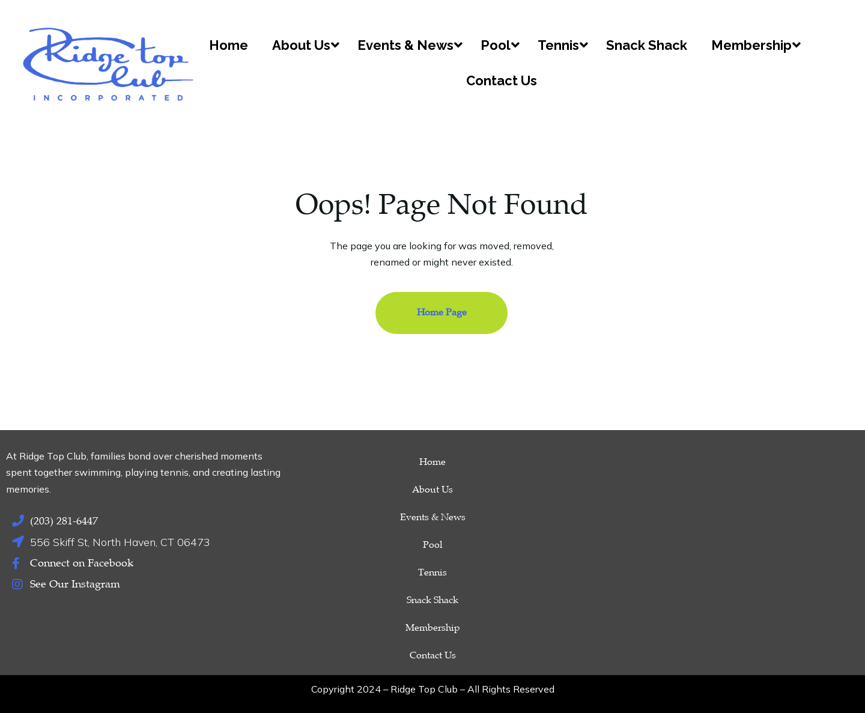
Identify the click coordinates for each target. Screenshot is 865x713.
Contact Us (433, 655)
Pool (433, 545)
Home (432, 462)
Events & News (433, 517)
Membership (432, 628)
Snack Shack (432, 600)
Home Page (442, 312)
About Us (432, 490)
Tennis (432, 572)
